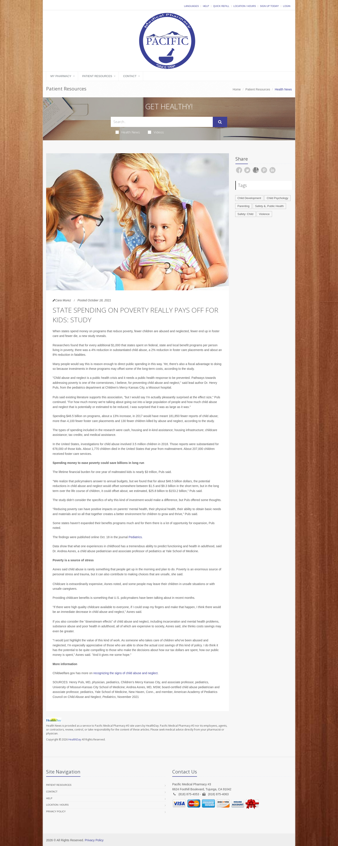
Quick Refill (221, 6)
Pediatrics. (136, 537)
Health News (128, 132)
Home (237, 89)
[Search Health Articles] (162, 122)
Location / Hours (244, 6)
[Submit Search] (220, 122)
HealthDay (74, 739)
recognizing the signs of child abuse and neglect (125, 673)
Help (206, 6)
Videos (156, 132)
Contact (129, 76)
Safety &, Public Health (269, 206)
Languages (191, 6)
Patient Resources (97, 76)
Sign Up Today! (269, 6)
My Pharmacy (60, 76)
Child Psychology (277, 198)
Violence (264, 214)
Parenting (244, 206)
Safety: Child (246, 214)
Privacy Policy (56, 811)
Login (286, 6)
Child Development (249, 198)
